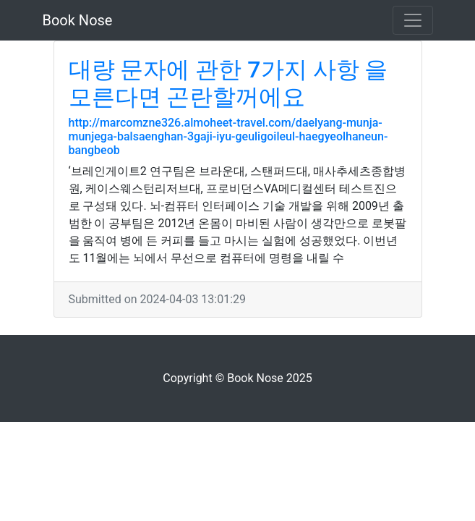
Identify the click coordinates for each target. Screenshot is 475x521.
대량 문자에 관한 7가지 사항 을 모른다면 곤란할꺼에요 (228, 83)
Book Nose (78, 20)
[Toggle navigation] (413, 20)
